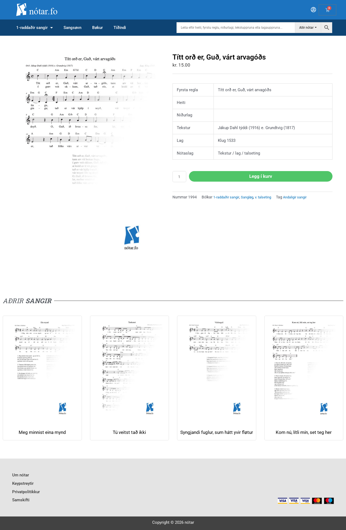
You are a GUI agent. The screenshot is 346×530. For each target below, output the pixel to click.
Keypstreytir (23, 485)
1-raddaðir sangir (34, 27)
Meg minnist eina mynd (42, 432)
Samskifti (20, 500)
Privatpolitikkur (26, 492)
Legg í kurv (261, 176)
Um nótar (20, 478)
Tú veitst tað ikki (129, 432)
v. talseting (268, 197)
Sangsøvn (72, 27)
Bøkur (97, 27)
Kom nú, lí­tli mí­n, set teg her (303, 432)
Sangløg (250, 197)
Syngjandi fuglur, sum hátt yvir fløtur (216, 435)
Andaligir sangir (302, 197)
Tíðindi (120, 27)
